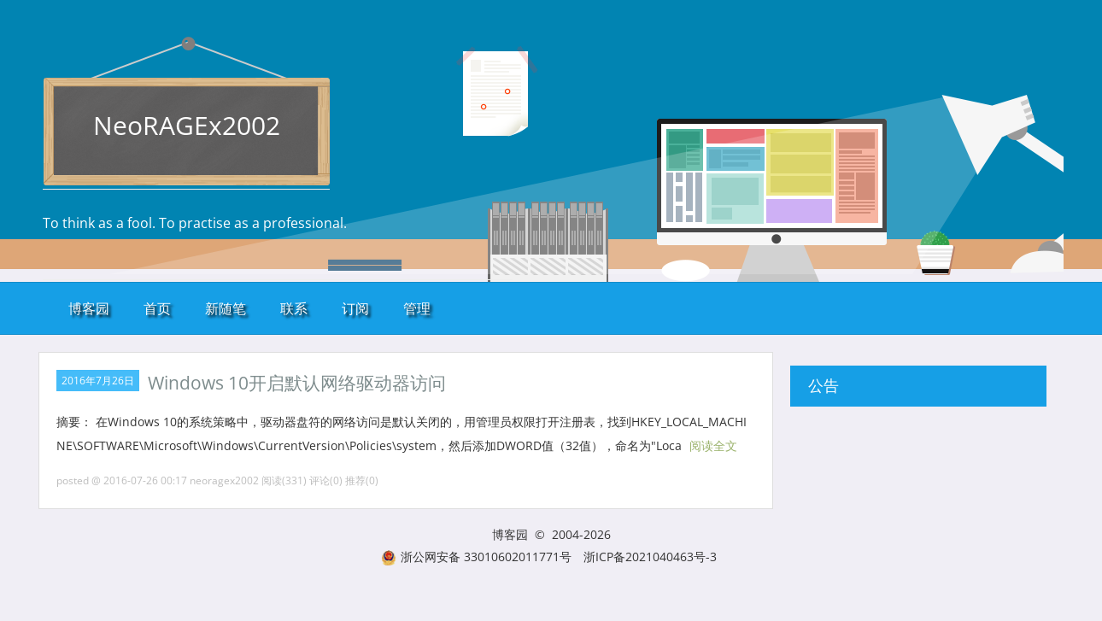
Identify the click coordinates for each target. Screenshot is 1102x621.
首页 (157, 308)
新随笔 (225, 308)
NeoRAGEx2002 (186, 125)
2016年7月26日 (98, 380)
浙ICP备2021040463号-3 (650, 556)
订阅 (355, 308)
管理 (417, 308)
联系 (294, 308)
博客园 (88, 308)
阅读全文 (713, 445)
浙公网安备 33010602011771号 (476, 556)
